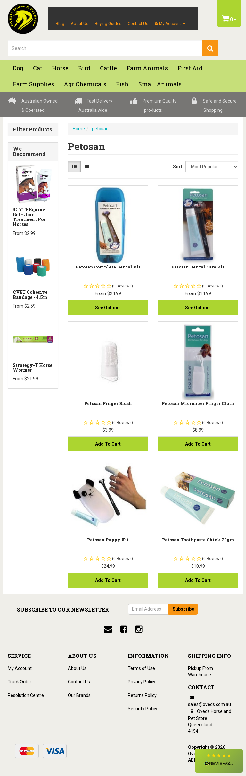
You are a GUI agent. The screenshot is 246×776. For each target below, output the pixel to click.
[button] (219, 761)
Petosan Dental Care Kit (198, 267)
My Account (20, 668)
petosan (100, 128)
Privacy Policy (141, 681)
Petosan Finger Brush (108, 403)
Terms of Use (141, 668)
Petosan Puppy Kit (108, 539)
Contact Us (138, 23)
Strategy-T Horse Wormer (32, 367)
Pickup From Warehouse (200, 671)
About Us (79, 23)
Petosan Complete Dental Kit (108, 267)
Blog (60, 23)
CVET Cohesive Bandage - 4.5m (30, 294)
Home (79, 128)
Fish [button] (122, 84)
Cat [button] (37, 68)
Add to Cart (108, 444)
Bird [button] (84, 68)
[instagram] (139, 629)
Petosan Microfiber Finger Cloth (198, 403)
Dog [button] (18, 68)
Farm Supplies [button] (33, 84)
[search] (210, 48)
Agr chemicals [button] (85, 84)
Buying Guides (108, 23)
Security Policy (142, 708)
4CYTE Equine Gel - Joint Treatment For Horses (29, 216)
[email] (108, 629)
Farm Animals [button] (147, 68)
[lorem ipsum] (105, 48)
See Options (108, 307)
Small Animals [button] (160, 84)
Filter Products (32, 129)
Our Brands (79, 695)
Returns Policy (142, 695)
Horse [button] (60, 68)
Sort (177, 166)
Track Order (19, 681)
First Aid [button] (189, 68)
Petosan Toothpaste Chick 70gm (198, 539)
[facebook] (124, 629)
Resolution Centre (26, 695)
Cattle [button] (108, 68)
